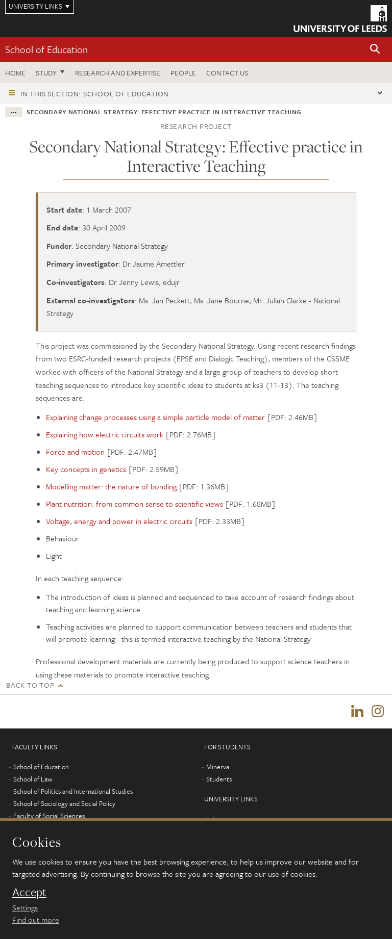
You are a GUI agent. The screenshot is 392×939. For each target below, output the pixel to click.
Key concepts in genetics (86, 469)
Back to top (30, 685)
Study (46, 72)
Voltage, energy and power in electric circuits (119, 521)
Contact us (227, 72)
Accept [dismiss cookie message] (29, 892)
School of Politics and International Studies (73, 791)
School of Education (46, 49)
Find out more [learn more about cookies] (35, 919)
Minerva (217, 767)
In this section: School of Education (94, 93)
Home (15, 72)
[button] (375, 49)
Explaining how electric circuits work (104, 434)
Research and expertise (117, 72)
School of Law (32, 779)
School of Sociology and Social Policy (64, 803)
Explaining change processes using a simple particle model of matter (155, 417)
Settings (25, 907)
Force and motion (75, 451)
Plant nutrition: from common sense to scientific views (134, 503)
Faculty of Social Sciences (49, 816)
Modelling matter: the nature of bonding (111, 486)
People (183, 72)
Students (219, 779)
